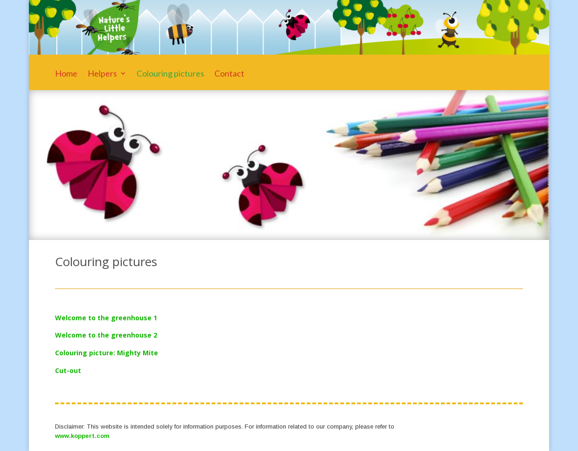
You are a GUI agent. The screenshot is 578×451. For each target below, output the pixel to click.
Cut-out (68, 370)
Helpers (102, 74)
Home (66, 74)
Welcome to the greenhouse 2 (106, 335)
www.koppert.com (82, 435)
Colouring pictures (170, 74)
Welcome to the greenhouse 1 (106, 317)
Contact (229, 74)
